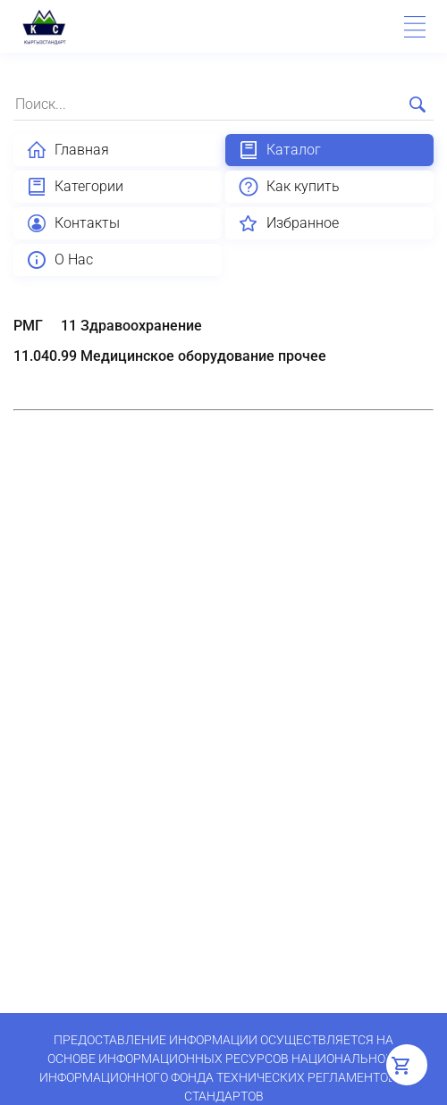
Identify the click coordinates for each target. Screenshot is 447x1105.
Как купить (289, 186)
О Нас (59, 260)
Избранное (288, 223)
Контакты (73, 223)
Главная (67, 150)
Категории (74, 186)
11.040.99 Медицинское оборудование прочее (169, 355)
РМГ (28, 325)
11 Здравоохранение (131, 325)
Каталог (279, 150)
